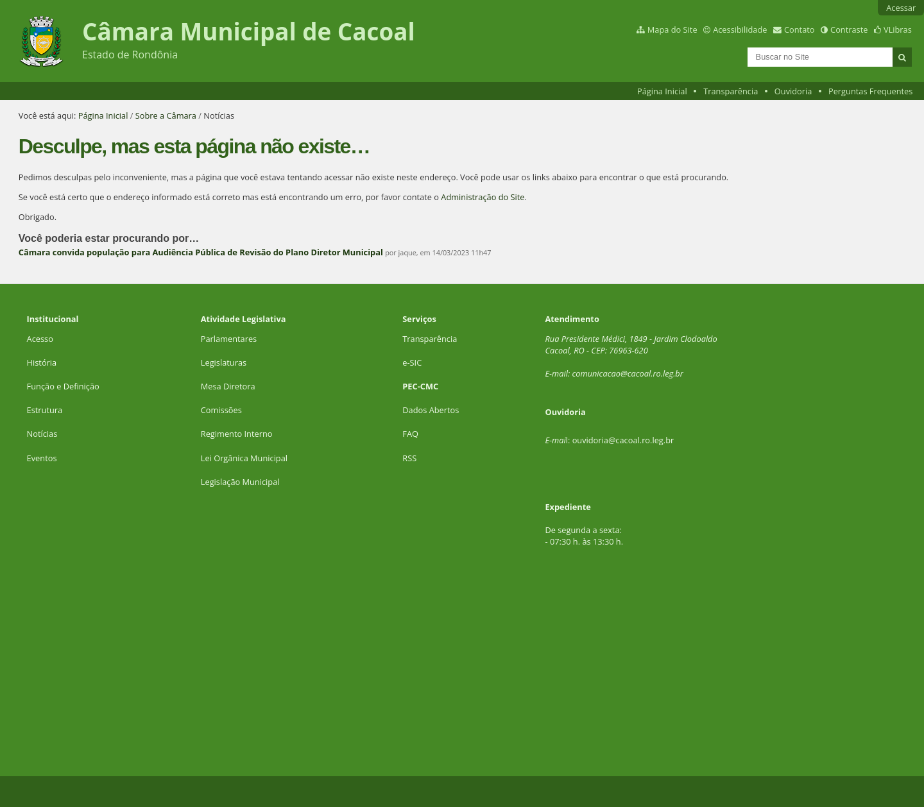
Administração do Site (482, 197)
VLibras (898, 29)
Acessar (901, 7)
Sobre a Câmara (165, 115)
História (42, 362)
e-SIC (412, 362)
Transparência (730, 91)
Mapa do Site (672, 29)
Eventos (42, 458)
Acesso (40, 338)
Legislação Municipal (240, 482)
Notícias (42, 433)
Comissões (221, 410)
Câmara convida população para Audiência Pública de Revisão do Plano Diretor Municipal (201, 252)
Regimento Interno (237, 433)
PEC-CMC (420, 386)
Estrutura (45, 410)
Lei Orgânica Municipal (244, 458)
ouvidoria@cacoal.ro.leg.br (623, 440)
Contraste (849, 29)
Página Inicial (662, 91)
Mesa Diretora (228, 386)
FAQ (410, 433)
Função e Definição (63, 386)
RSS (409, 458)
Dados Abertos (430, 410)
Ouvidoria (793, 91)
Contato (799, 29)
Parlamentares (229, 338)
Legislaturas (223, 362)
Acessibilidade (740, 29)
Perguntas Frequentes (870, 91)
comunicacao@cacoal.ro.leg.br (627, 373)
